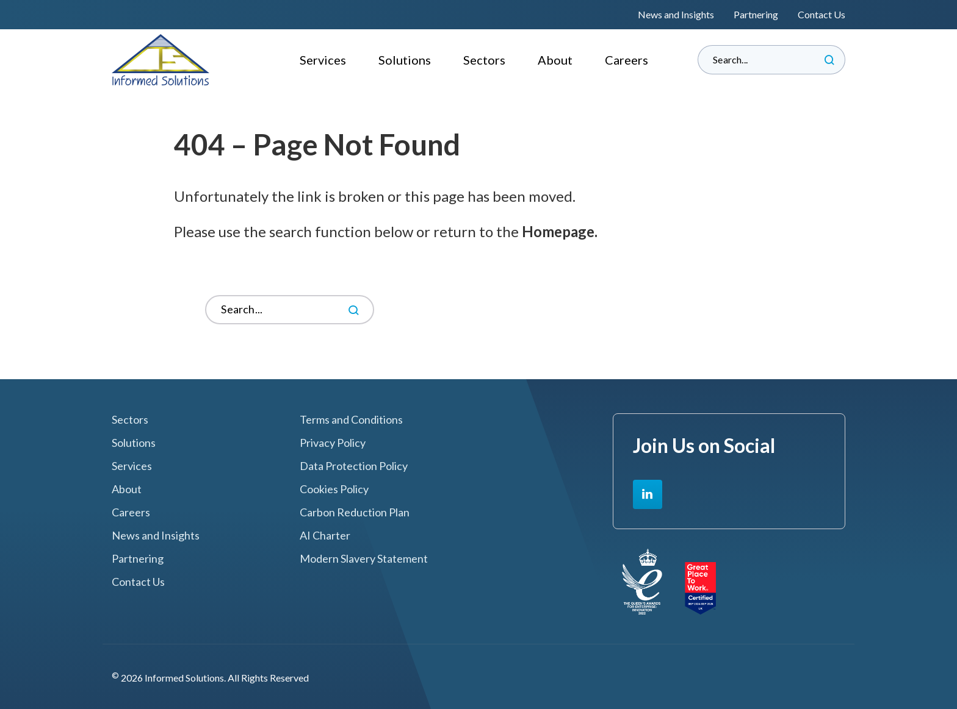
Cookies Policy (334, 489)
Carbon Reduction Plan (355, 512)
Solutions (404, 59)
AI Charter (325, 535)
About (555, 59)
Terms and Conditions (351, 419)
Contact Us (821, 14)
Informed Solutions (161, 59)
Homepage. (560, 231)
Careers (626, 59)
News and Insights (676, 14)
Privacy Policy (333, 442)
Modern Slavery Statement (364, 558)
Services (323, 59)
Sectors (484, 59)
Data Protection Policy (354, 466)
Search (829, 59)
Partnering (756, 14)
